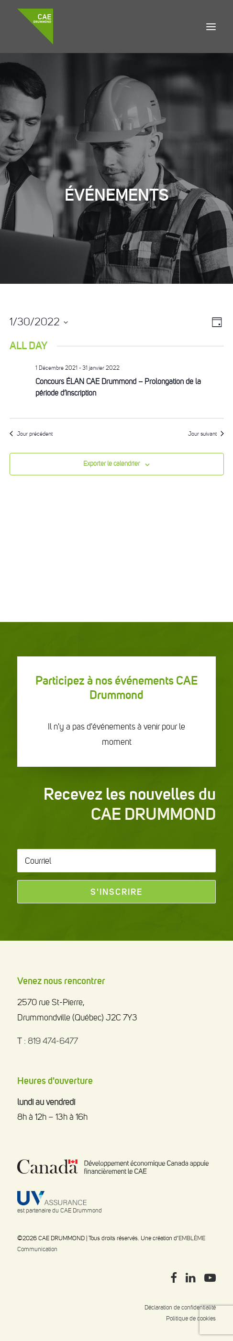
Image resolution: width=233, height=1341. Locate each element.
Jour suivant (206, 433)
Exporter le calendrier (111, 464)
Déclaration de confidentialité (180, 1307)
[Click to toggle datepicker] (39, 322)
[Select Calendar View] (217, 322)
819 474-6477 (53, 1041)
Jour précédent (31, 433)
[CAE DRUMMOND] (35, 26)
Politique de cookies (191, 1318)
